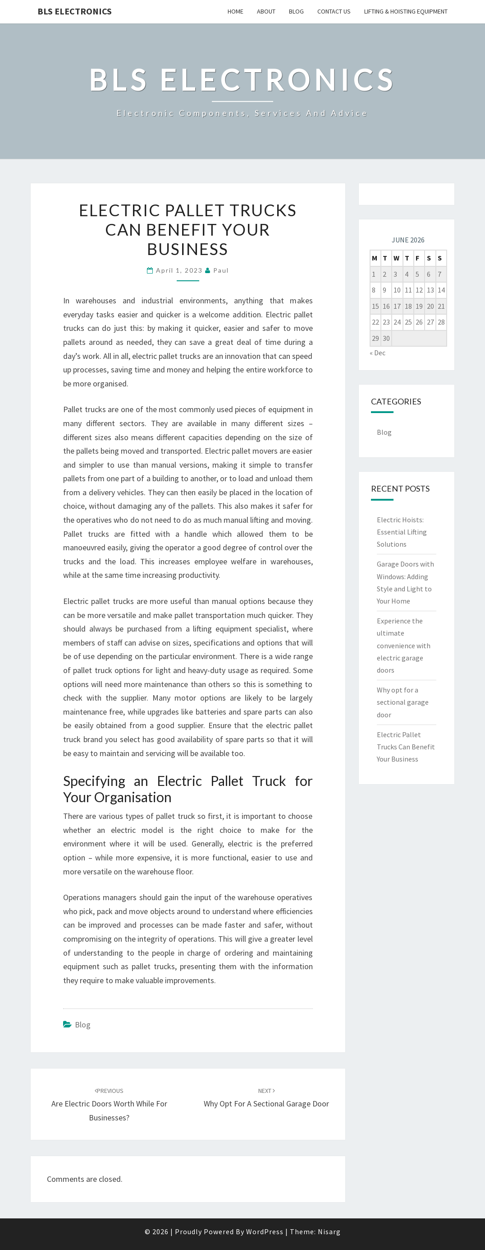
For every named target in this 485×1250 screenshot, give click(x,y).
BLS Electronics (74, 11)
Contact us (334, 11)
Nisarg (329, 1231)
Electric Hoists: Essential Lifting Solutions (402, 531)
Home (235, 11)
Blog (296, 11)
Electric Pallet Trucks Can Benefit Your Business (406, 746)
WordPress (265, 1231)
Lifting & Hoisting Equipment (406, 11)
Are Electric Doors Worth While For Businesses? (109, 1105)
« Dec (377, 352)
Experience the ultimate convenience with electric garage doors (403, 645)
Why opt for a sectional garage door (403, 702)
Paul (221, 270)
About (266, 11)
